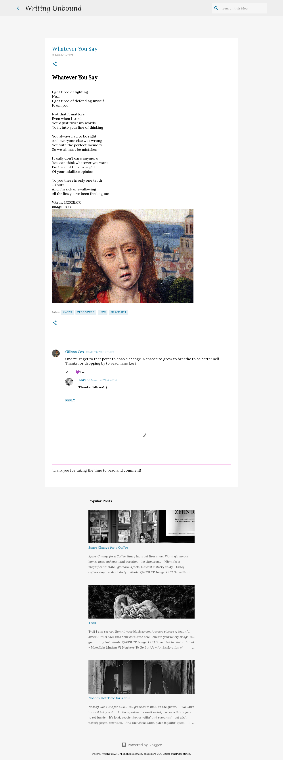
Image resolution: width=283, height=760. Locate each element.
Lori (82, 380)
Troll (92, 623)
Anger (67, 312)
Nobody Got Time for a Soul (109, 698)
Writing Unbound (53, 8)
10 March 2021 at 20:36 (102, 380)
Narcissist (118, 312)
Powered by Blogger (141, 745)
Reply (70, 400)
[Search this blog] (244, 8)
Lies (102, 312)
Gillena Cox (74, 352)
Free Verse (85, 312)
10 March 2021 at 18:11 (100, 352)
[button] (54, 64)
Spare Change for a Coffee (108, 547)
